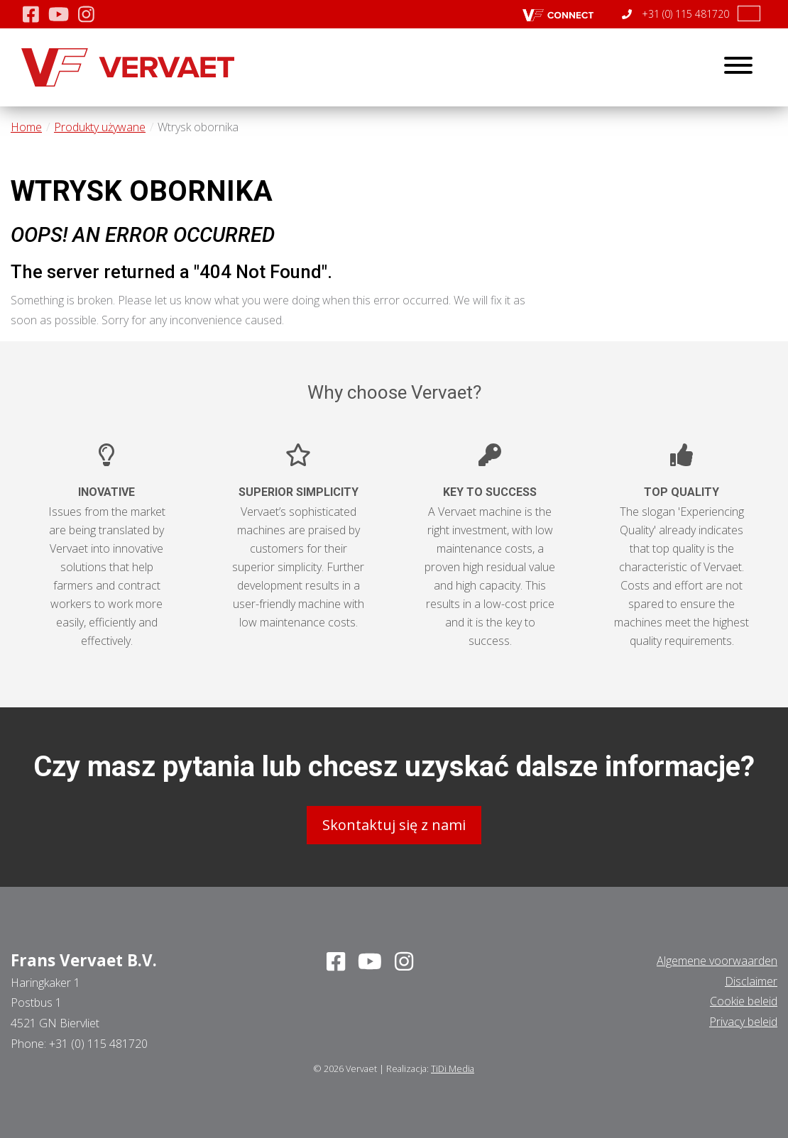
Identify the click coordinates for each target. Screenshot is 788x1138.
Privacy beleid (743, 1021)
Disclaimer (751, 980)
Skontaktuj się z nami (394, 824)
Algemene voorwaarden (717, 960)
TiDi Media (452, 1067)
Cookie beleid (743, 1000)
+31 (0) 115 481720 (675, 14)
